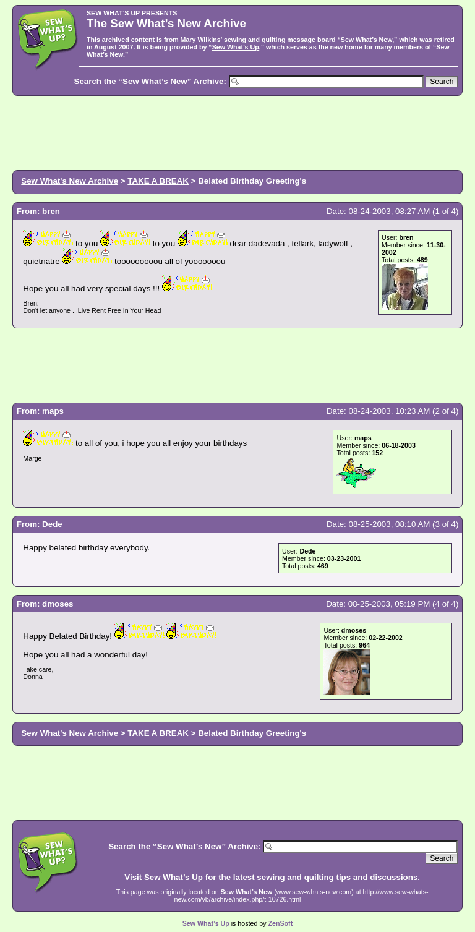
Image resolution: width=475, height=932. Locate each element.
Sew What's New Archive (69, 181)
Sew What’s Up (235, 47)
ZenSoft (280, 923)
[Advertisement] (237, 132)
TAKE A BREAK (158, 181)
